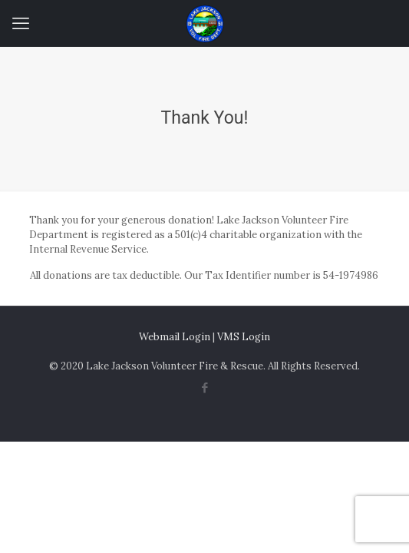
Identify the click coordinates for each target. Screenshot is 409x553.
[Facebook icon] (204, 387)
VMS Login (243, 336)
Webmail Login (174, 336)
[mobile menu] (21, 23)
